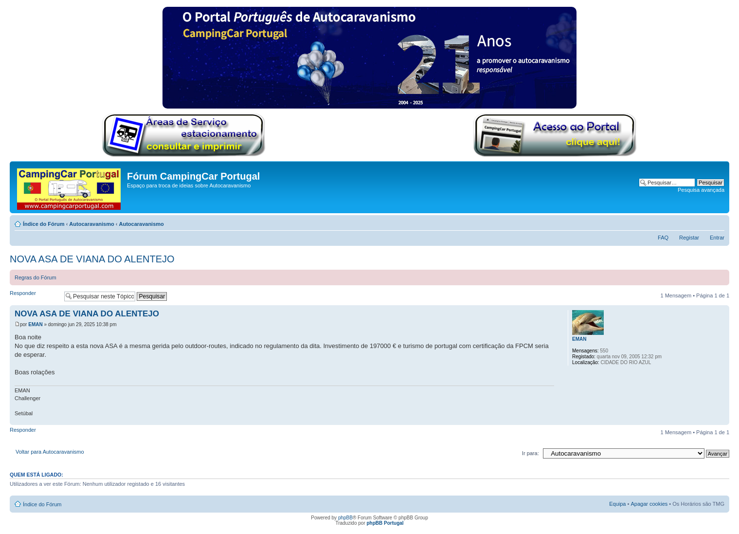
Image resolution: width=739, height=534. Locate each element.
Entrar (717, 237)
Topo (721, 420)
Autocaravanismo (91, 224)
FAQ (663, 237)
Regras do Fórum (35, 277)
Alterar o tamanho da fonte (717, 222)
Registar (689, 237)
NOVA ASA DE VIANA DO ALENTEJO (92, 259)
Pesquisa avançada (701, 190)
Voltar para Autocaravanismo (50, 452)
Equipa (617, 504)
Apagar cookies (649, 504)
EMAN (35, 324)
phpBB (345, 517)
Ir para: (530, 453)
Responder (34, 296)
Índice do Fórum (44, 224)
